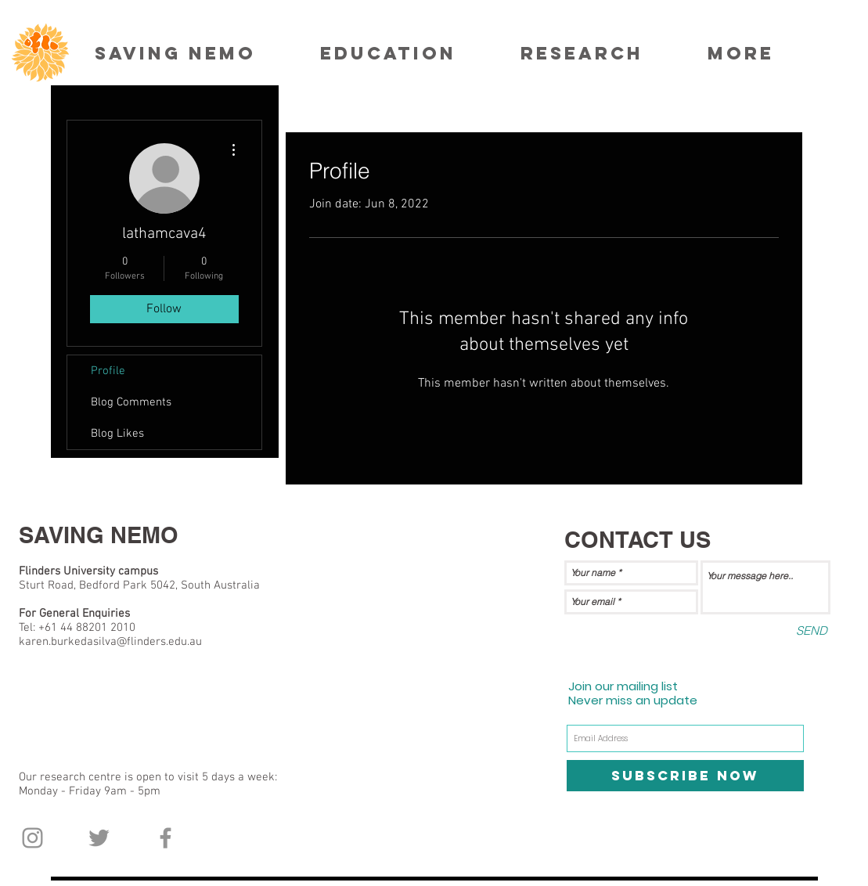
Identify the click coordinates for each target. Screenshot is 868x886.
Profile (108, 371)
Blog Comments (131, 402)
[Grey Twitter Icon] (99, 838)
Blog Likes (117, 434)
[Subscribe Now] (685, 775)
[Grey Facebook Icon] (165, 838)
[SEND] (811, 630)
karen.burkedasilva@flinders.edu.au (110, 642)
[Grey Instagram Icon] (32, 838)
